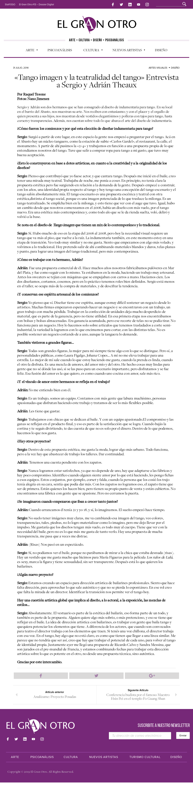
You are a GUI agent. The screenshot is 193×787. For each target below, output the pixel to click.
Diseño (161, 49)
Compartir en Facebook (41, 675)
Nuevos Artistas (127, 50)
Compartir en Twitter (96, 675)
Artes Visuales (158, 67)
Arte (30, 50)
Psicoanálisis (60, 49)
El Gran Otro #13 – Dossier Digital (36, 4)
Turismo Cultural (145, 761)
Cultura (91, 50)
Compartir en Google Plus (152, 675)
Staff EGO (10, 4)
